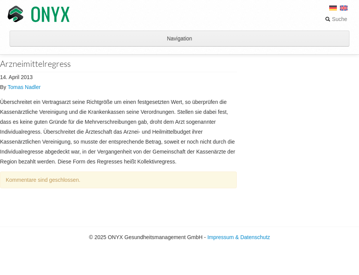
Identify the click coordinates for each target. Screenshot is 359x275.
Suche (336, 19)
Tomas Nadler (24, 87)
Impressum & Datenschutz (238, 237)
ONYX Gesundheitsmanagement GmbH (39, 14)
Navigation (179, 39)
